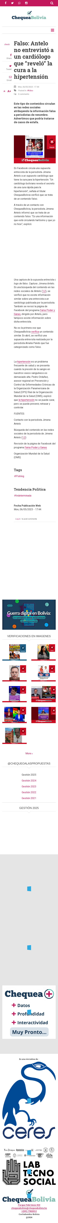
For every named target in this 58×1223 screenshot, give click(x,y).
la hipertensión (26, 399)
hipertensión (24, 361)
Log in (18, 519)
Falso (30, 91)
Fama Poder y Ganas (36, 447)
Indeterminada (23, 495)
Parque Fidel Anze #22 (29, 1205)
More (28, 753)
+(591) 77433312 (29, 1211)
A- (5, 91)
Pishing (20, 476)
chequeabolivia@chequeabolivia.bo (29, 1208)
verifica (35, 331)
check (7, 44)
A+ (9, 91)
